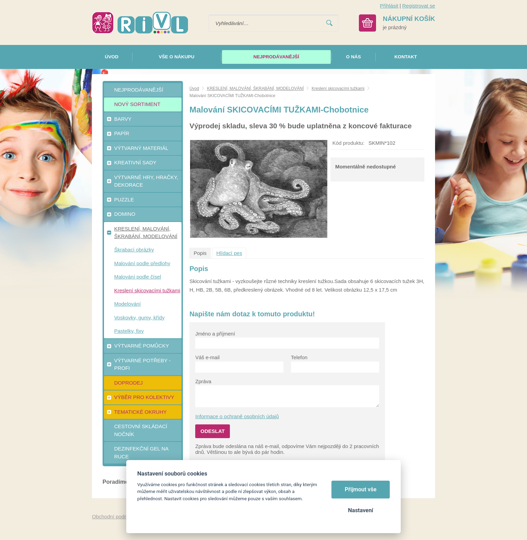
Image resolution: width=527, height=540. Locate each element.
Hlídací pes (229, 253)
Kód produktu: (348, 143)
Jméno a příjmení (215, 334)
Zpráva (203, 381)
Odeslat (212, 431)
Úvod (194, 88)
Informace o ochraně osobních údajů (237, 416)
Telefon (299, 357)
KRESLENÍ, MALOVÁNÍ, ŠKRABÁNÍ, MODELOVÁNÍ (255, 88)
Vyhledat (329, 23)
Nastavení (360, 510)
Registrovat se (418, 6)
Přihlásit (389, 6)
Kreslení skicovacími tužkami (338, 88)
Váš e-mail (207, 357)
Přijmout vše (361, 489)
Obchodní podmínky (115, 516)
